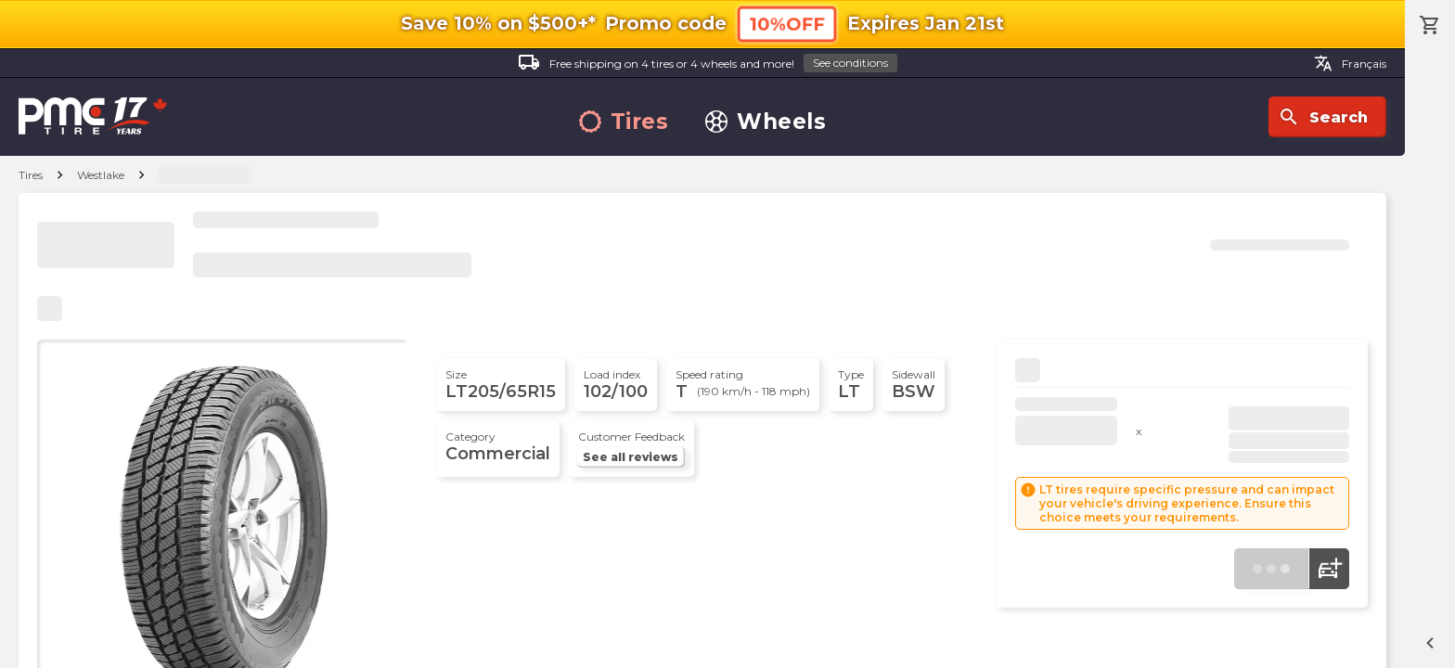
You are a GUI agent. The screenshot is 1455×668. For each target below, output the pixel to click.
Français (1350, 63)
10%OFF (787, 23)
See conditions (850, 63)
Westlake (100, 175)
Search (1323, 117)
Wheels (765, 122)
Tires (624, 122)
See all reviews (630, 457)
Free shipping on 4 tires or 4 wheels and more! (707, 63)
